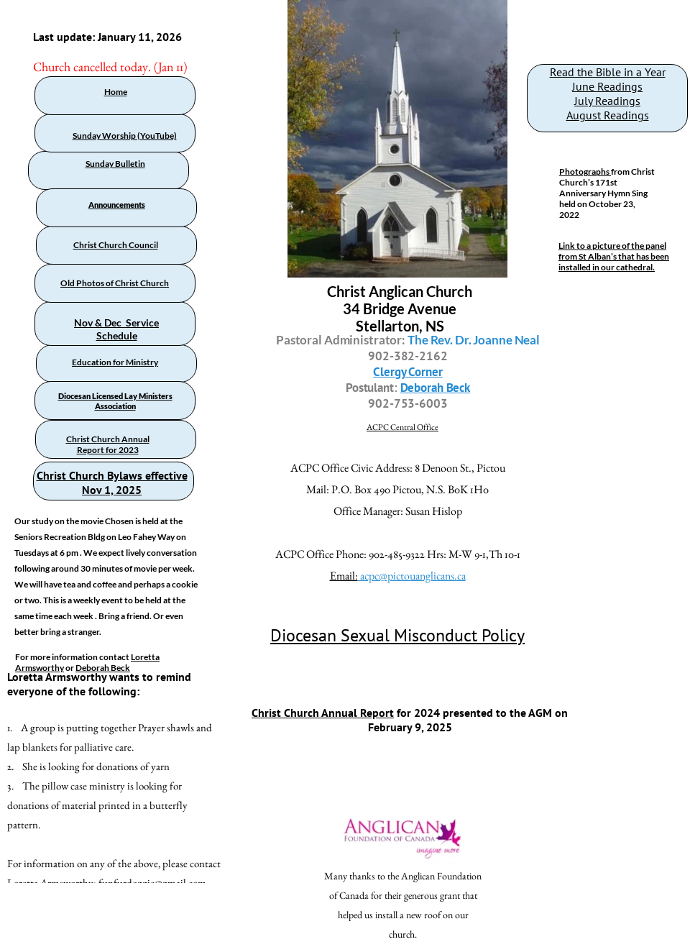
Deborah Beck (102, 667)
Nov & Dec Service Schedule (116, 329)
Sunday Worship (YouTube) (125, 135)
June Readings (607, 86)
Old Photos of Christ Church (114, 283)
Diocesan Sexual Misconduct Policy (397, 635)
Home (115, 91)
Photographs (585, 171)
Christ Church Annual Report (323, 712)
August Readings (607, 115)
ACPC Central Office (402, 427)
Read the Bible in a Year (608, 72)
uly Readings (609, 100)
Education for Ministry (115, 362)
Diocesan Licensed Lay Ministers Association (115, 401)
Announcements (116, 204)
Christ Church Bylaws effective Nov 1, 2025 (112, 482)
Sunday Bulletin (115, 163)
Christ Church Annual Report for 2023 (108, 444)
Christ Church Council (115, 244)
